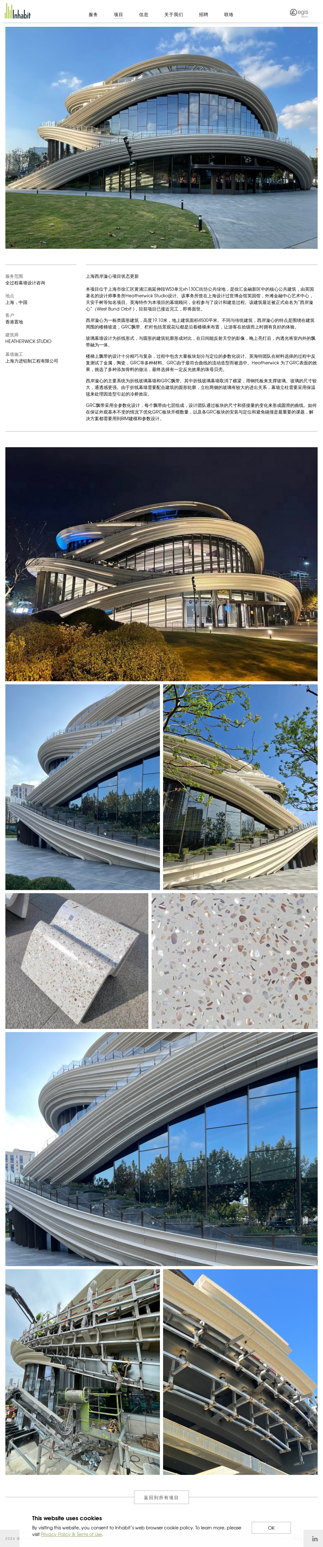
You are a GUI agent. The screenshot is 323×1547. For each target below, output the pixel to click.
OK (271, 1528)
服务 (93, 14)
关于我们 (173, 14)
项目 (118, 14)
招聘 (203, 14)
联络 (229, 14)
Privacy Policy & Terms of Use (71, 1534)
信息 (144, 14)
